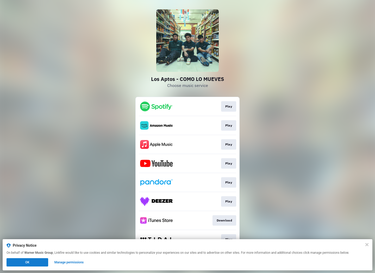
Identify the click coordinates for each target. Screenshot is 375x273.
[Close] (367, 244)
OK (27, 262)
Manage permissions (69, 262)
